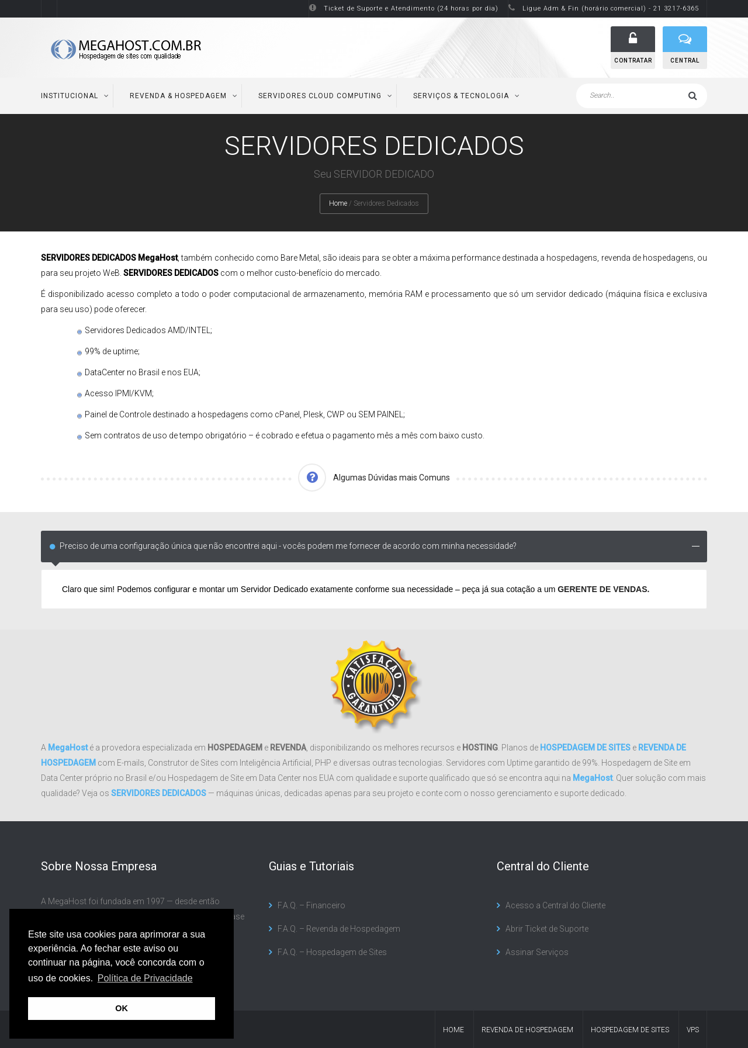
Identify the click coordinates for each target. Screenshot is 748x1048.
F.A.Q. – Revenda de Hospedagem (339, 928)
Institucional (69, 96)
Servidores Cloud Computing (320, 96)
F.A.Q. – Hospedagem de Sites (332, 952)
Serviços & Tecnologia (461, 96)
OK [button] (121, 1008)
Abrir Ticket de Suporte (546, 928)
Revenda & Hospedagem (178, 96)
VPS (693, 1030)
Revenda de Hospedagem (527, 1030)
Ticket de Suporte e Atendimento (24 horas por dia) (411, 8)
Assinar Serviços (537, 952)
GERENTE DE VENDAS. (603, 589)
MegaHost (68, 747)
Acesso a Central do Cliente (555, 905)
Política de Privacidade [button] (145, 978)
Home (338, 203)
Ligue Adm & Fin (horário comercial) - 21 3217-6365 (610, 8)
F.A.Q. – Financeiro (311, 905)
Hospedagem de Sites (630, 1030)
